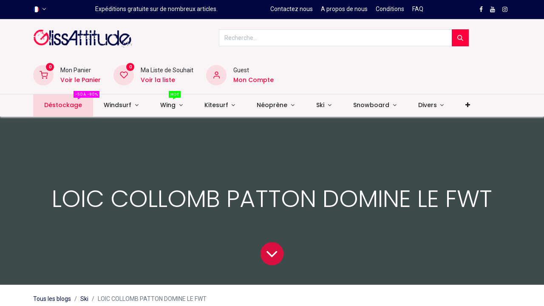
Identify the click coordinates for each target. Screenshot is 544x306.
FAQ (417, 9)
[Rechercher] (460, 37)
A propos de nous (344, 9)
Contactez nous (291, 9)
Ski (84, 298)
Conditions (390, 9)
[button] (468, 105)
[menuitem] (63, 105)
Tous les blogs (52, 298)
